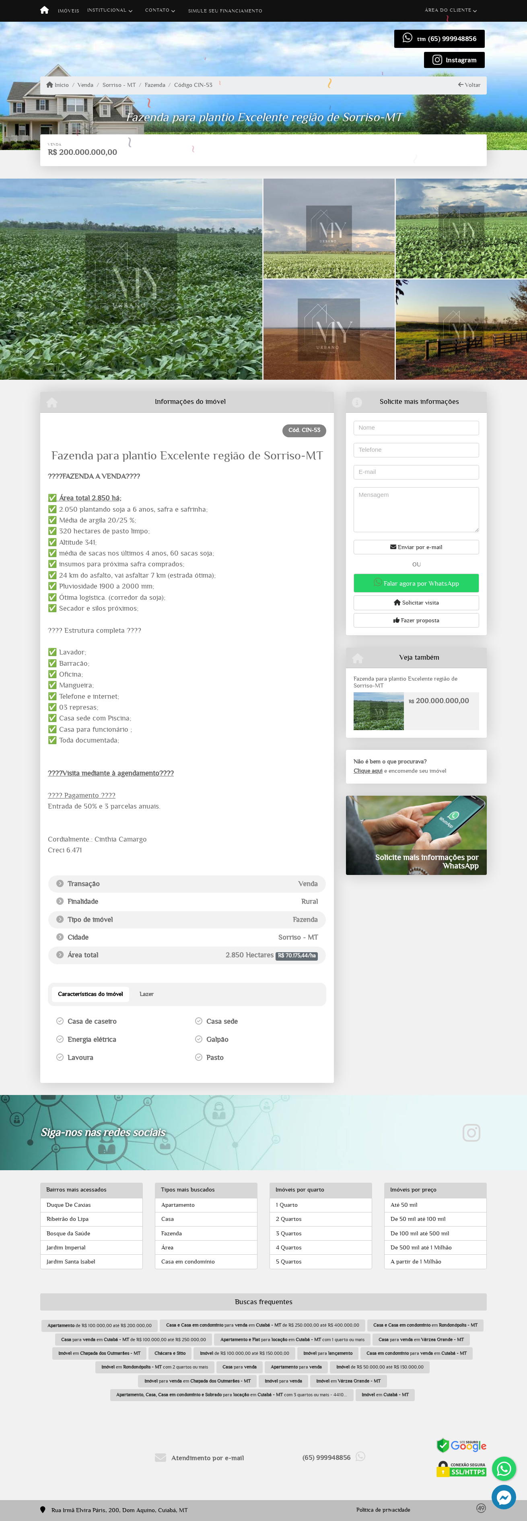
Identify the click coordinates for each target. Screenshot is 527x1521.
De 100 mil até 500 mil (420, 1234)
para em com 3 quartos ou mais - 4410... (231, 1394)
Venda (85, 85)
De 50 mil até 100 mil (418, 1219)
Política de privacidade (383, 1510)
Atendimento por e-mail (199, 1458)
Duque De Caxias (69, 1205)
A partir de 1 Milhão (416, 1262)
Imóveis (68, 10)
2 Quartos (289, 1219)
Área (167, 1248)
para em (421, 1339)
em (425, 1325)
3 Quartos (289, 1234)
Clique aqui (368, 771)
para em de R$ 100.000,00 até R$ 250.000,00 (133, 1339)
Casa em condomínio (188, 1262)
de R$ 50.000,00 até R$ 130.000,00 (380, 1367)
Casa (167, 1219)
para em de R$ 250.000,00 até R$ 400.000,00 (262, 1325)
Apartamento (178, 1205)
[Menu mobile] (44, 11)
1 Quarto (287, 1205)
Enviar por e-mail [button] (416, 547)
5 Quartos (289, 1262)
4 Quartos (289, 1248)
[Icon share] (454, 60)
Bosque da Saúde (68, 1234)
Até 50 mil (404, 1205)
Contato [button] (157, 10)
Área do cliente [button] (448, 10)
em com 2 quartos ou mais (154, 1367)
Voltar (469, 85)
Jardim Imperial (66, 1248)
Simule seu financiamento (225, 10)
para (327, 1353)
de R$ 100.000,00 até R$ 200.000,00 (99, 1325)
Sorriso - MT (119, 85)
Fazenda (155, 85)
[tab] (90, 994)
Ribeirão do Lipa (68, 1219)
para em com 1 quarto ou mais (292, 1339)
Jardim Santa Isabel (71, 1262)
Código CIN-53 (193, 85)
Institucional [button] (107, 10)
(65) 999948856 (452, 38)
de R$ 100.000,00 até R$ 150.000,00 (244, 1353)
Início (57, 85)
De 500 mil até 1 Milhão (421, 1248)
